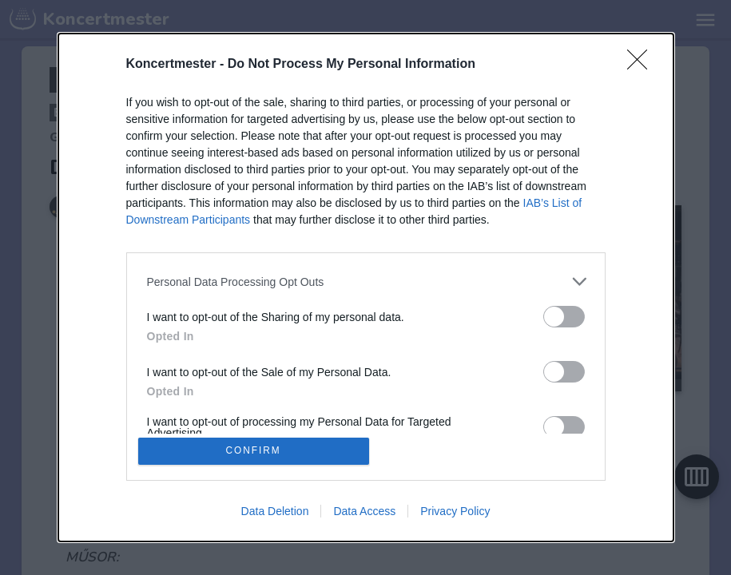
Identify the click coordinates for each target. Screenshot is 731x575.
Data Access (364, 512)
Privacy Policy (455, 512)
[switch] (564, 315)
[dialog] (365, 287)
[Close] (642, 63)
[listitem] (366, 280)
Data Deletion (275, 512)
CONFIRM (255, 451)
